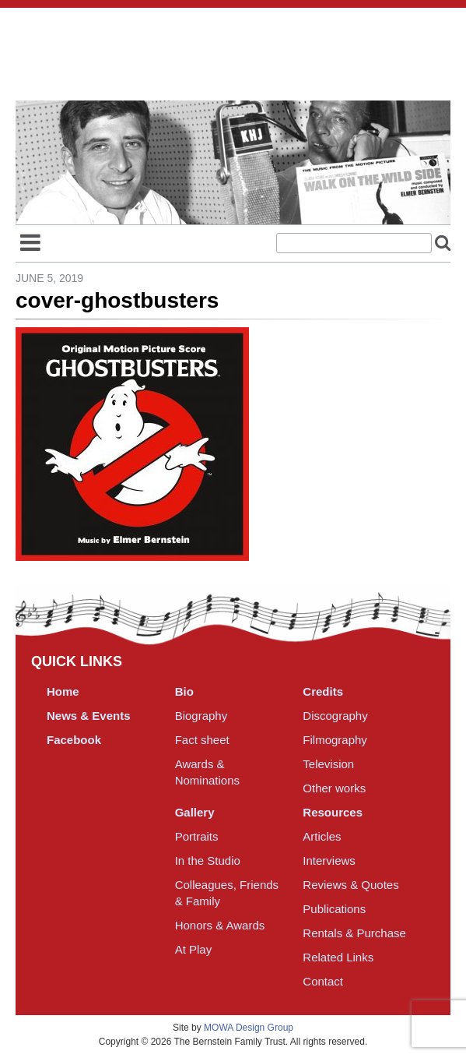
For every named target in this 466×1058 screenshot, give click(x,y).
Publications (334, 908)
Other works (334, 788)
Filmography (335, 739)
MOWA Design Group (248, 1027)
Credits (323, 691)
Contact (323, 981)
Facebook (74, 739)
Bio (184, 691)
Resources (333, 812)
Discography (335, 715)
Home (63, 691)
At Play (193, 949)
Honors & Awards (220, 925)
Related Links (338, 957)
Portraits (197, 836)
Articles (322, 836)
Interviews (329, 860)
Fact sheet (202, 739)
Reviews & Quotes (350, 884)
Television (328, 764)
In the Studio (207, 860)
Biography (201, 715)
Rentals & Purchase (354, 933)
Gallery (195, 812)
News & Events (89, 715)
